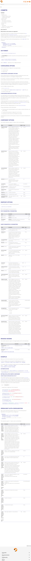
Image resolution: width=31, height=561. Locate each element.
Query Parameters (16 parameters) (7, 21)
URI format (2, 13)
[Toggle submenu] (1, 7)
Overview (4, 552)
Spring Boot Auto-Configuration (5, 27)
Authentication (4, 25)
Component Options (4, 18)
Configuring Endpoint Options (6, 17)
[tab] (2, 385)
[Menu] (29, 4)
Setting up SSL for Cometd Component (7, 26)
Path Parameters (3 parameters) (6, 20)
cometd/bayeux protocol (13, 34)
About (3, 559)
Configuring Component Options (6, 16)
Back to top (29, 545)
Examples (2, 24)
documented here (26, 372)
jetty (26, 33)
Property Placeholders (22, 105)
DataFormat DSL (23, 102)
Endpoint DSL (16, 102)
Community (4, 557)
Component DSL (6, 88)
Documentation (5, 555)
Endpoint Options (3, 19)
